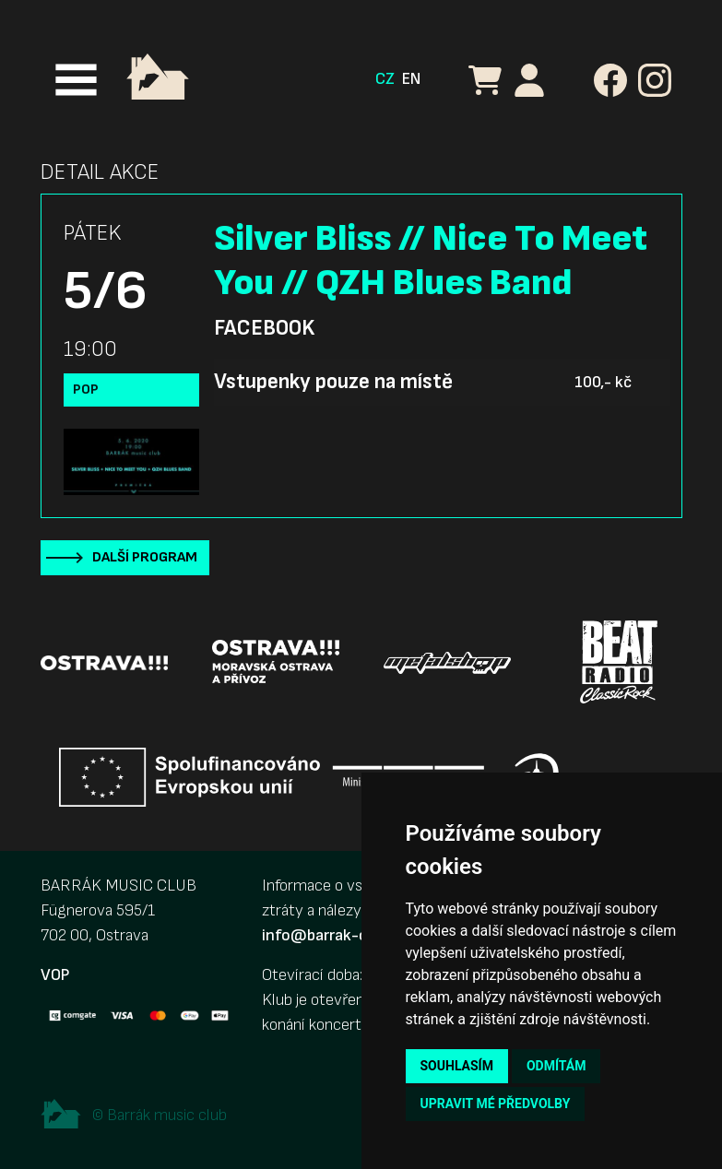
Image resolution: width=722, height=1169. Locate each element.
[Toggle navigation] (76, 80)
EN (411, 79)
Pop (86, 389)
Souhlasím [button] (456, 1065)
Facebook (264, 328)
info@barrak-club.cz (335, 935)
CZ (385, 79)
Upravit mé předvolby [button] (495, 1103)
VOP (55, 975)
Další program (144, 557)
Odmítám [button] (556, 1065)
